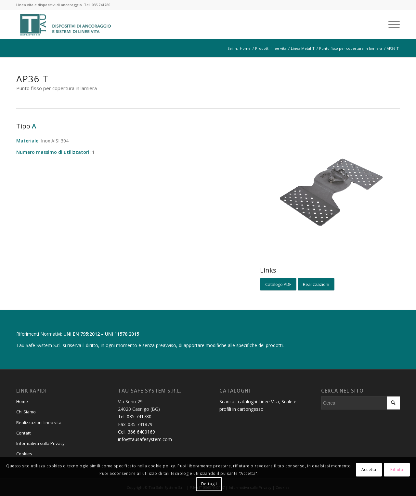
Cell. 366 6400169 (136, 432)
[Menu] (392, 24)
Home (22, 401)
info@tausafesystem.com (145, 439)
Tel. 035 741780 (97, 4)
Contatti (24, 433)
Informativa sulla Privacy (40, 443)
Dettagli (209, 484)
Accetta (368, 469)
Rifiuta (396, 469)
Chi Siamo (26, 412)
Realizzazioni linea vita (38, 422)
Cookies (24, 454)
